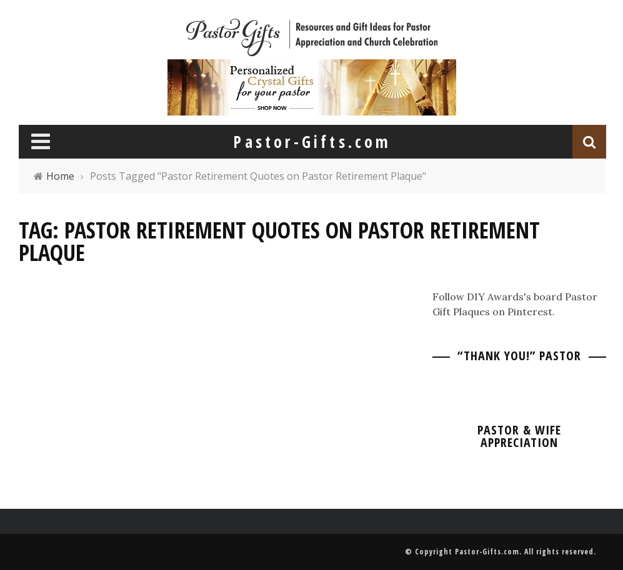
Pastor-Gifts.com (487, 551)
